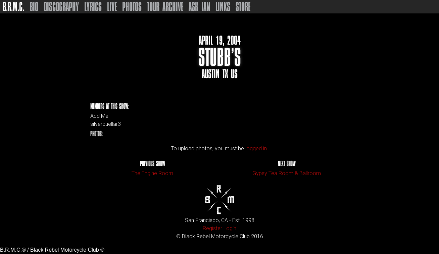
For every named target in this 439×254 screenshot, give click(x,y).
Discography (61, 6)
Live (112, 6)
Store (243, 6)
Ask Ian (199, 6)
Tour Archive (165, 6)
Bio (34, 6)
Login (230, 228)
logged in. (256, 148)
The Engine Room (152, 173)
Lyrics (93, 6)
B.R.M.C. (13, 6)
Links (222, 6)
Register (212, 228)
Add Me (99, 116)
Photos (132, 6)
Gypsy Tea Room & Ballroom (286, 173)
